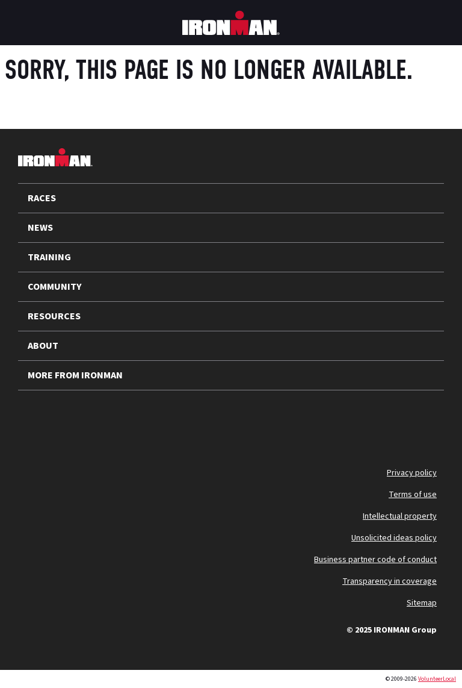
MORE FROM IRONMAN (75, 375)
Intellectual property (400, 516)
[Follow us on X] (37, 419)
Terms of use (413, 495)
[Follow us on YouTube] (69, 419)
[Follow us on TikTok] (131, 419)
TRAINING (49, 257)
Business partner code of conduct (375, 560)
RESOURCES (54, 316)
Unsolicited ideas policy (394, 538)
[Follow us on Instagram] (100, 419)
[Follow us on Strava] (194, 419)
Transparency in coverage (389, 581)
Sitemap (422, 603)
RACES (42, 198)
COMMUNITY (55, 286)
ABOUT (43, 345)
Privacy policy (412, 473)
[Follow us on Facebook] (162, 419)
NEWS (40, 227)
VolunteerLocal (437, 679)
